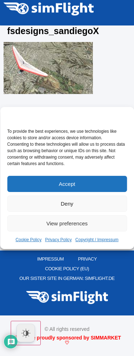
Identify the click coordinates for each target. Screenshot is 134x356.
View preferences (67, 223)
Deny (67, 204)
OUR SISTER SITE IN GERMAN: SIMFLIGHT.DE (67, 278)
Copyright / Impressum (97, 239)
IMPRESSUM (50, 259)
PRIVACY (87, 259)
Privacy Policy (58, 239)
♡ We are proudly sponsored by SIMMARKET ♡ (67, 340)
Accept (67, 184)
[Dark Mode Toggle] (26, 333)
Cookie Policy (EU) (67, 268)
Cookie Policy (28, 239)
